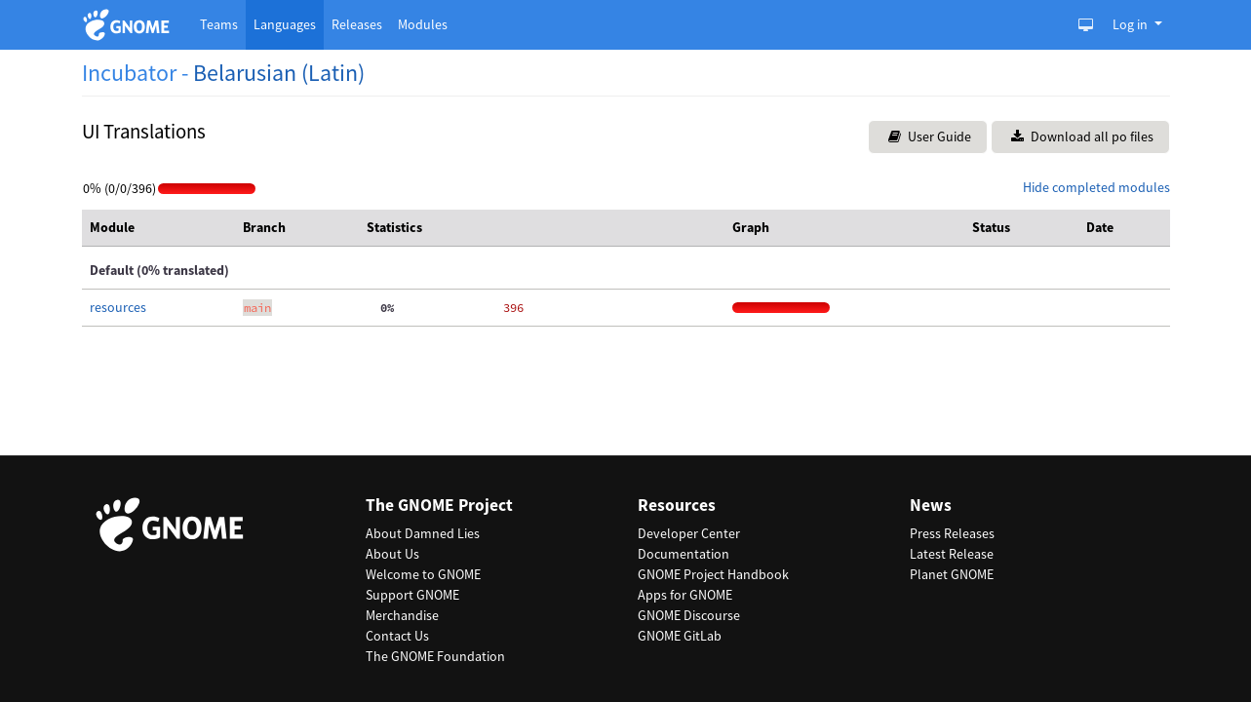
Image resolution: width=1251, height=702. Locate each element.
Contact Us (397, 635)
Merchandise (402, 615)
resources (118, 307)
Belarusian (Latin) (279, 73)
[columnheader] (158, 228)
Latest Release (952, 554)
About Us (392, 554)
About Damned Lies (423, 533)
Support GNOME (412, 595)
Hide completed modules (1096, 187)
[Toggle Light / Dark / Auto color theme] (1086, 25)
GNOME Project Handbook (713, 574)
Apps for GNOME (685, 595)
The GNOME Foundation (435, 656)
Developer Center (689, 533)
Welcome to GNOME (423, 574)
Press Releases (952, 533)
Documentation (683, 554)
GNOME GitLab (680, 635)
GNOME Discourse (689, 615)
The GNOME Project (439, 505)
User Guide (929, 136)
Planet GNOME (952, 574)
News (931, 505)
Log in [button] (1132, 24)
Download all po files (1082, 136)
